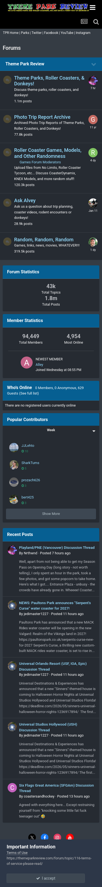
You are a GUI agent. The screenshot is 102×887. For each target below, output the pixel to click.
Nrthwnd (30, 553)
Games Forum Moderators (40, 162)
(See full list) (29, 393)
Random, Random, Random (43, 239)
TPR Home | (11, 33)
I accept (50, 878)
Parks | (26, 33)
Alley (39, 365)
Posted (55, 553)
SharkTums (30, 463)
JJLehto (27, 446)
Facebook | (52, 33)
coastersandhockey (39, 796)
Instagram (83, 33)
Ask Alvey (25, 200)
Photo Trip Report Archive (42, 117)
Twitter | (38, 33)
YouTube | (68, 33)
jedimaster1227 (36, 614)
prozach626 (30, 480)
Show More (51, 514)
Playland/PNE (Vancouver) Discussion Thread (57, 547)
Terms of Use (17, 853)
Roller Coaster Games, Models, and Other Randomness (47, 153)
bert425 (27, 497)
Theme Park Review (24, 63)
